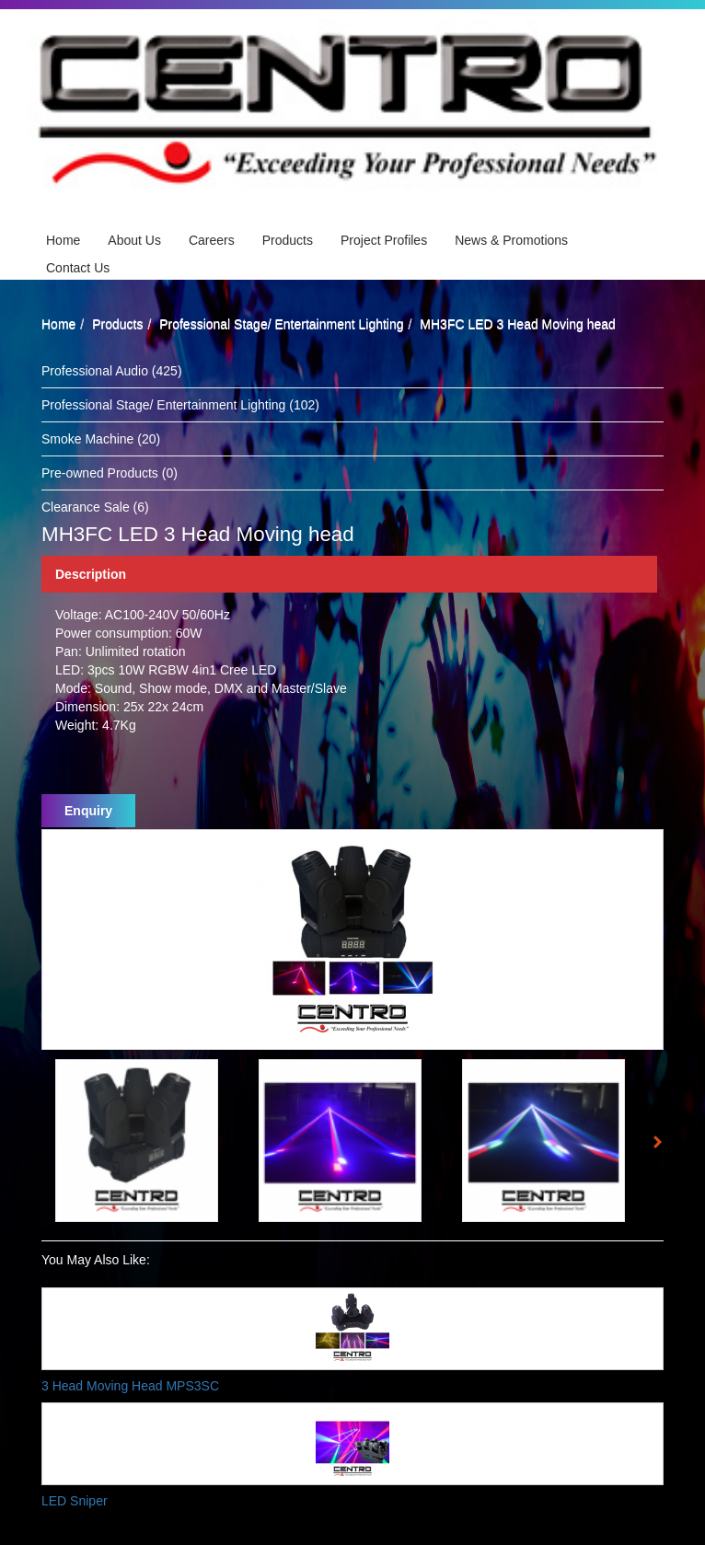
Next (662, 1145)
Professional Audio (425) (111, 370)
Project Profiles (384, 240)
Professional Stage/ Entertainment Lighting (281, 324)
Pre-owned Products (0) (109, 473)
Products (287, 240)
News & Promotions (511, 240)
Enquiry (88, 810)
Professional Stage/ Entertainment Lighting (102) (180, 405)
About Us (134, 240)
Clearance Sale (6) (95, 507)
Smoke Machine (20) (100, 439)
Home (63, 240)
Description (90, 574)
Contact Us (78, 267)
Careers (212, 240)
